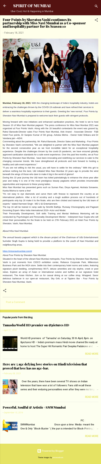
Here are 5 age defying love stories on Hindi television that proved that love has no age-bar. (45, 366)
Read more (91, 353)
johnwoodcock (57, 457)
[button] (96, 20)
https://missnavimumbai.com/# (17, 251)
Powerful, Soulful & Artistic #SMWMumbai (34, 407)
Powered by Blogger (50, 450)
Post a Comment (15, 302)
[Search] (96, 7)
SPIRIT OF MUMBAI (32, 5)
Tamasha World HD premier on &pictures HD (36, 325)
